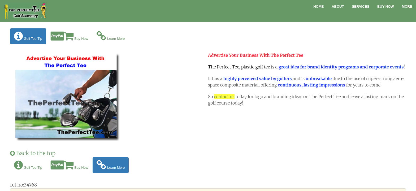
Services (360, 6)
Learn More (111, 36)
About (338, 6)
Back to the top (32, 153)
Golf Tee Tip (28, 36)
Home (318, 6)
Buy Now (385, 6)
